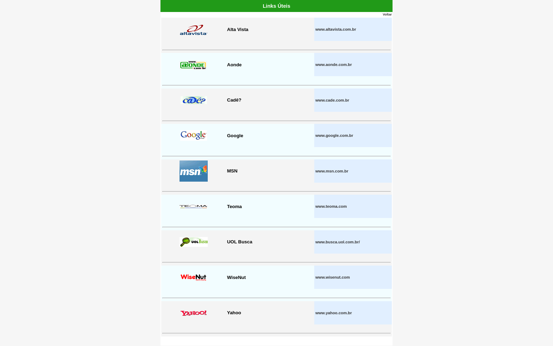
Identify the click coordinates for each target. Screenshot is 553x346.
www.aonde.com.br (333, 64)
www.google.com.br (334, 135)
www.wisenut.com (332, 277)
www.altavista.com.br (335, 29)
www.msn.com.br (331, 171)
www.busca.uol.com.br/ (337, 242)
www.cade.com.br (332, 100)
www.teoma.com (331, 206)
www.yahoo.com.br (333, 313)
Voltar (387, 14)
